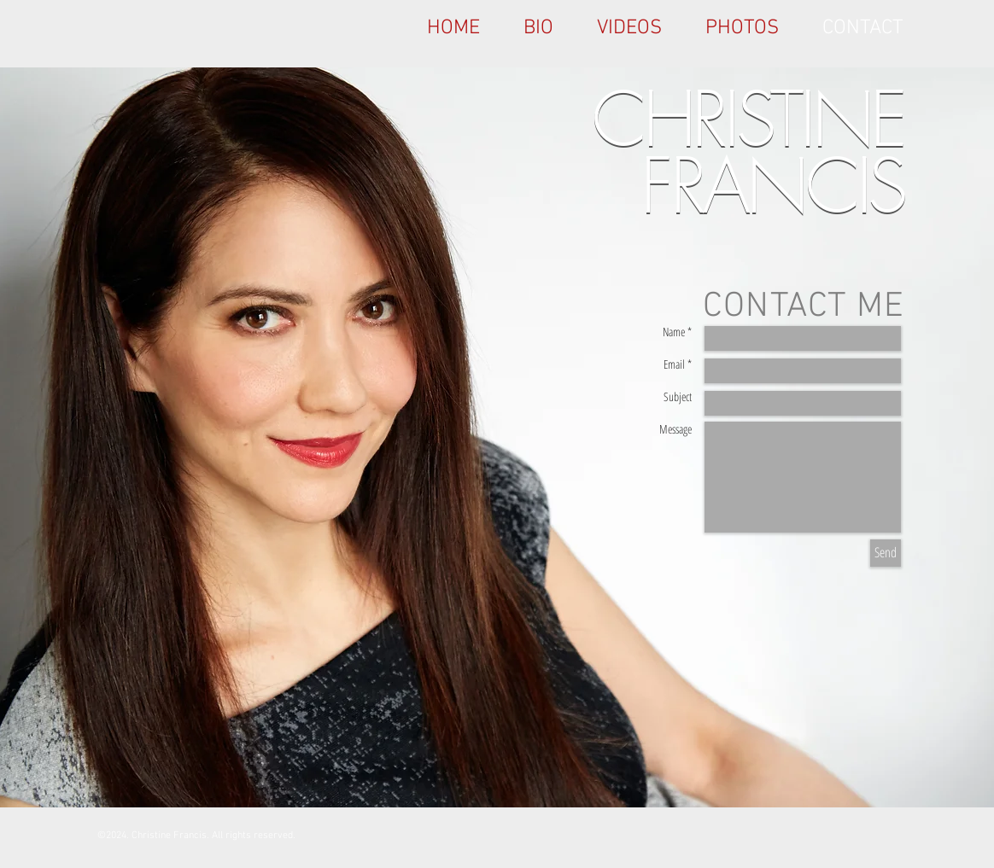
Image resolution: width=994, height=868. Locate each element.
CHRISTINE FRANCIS (748, 153)
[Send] (885, 553)
